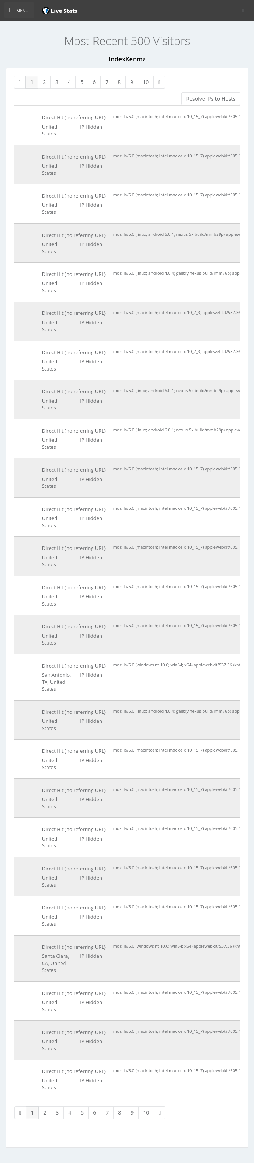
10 (146, 82)
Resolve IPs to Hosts (210, 98)
